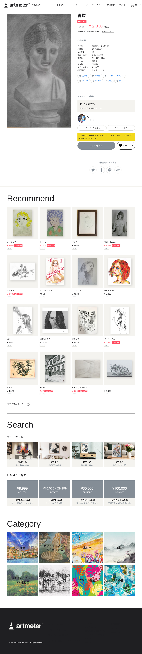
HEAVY (96, 80)
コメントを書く (120, 128)
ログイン (123, 5)
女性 (108, 80)
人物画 (83, 76)
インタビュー (75, 5)
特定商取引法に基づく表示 (95, 631)
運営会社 (88, 638)
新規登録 (111, 5)
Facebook (115, 632)
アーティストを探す (55, 5)
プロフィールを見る (91, 128)
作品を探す (37, 5)
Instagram (115, 624)
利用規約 (88, 624)
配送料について (108, 32)
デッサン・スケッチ (114, 76)
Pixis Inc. (25, 642)
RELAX (83, 80)
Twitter (114, 628)
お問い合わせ (96, 145)
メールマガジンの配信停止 (95, 635)
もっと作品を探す (18, 404)
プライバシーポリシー (94, 627)
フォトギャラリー (94, 5)
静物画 (95, 76)
